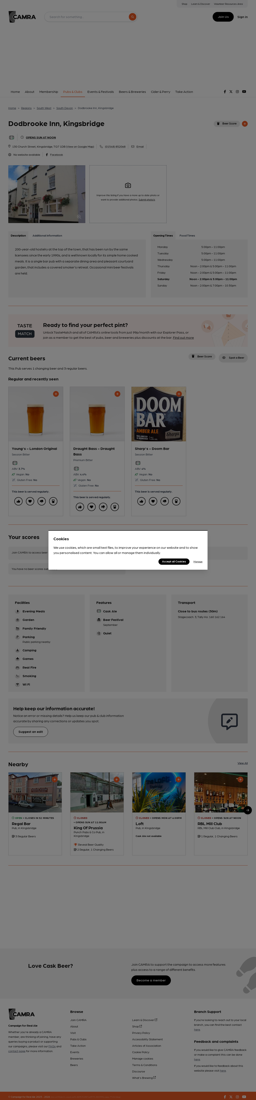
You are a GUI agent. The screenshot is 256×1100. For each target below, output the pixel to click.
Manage (198, 561)
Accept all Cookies (174, 561)
